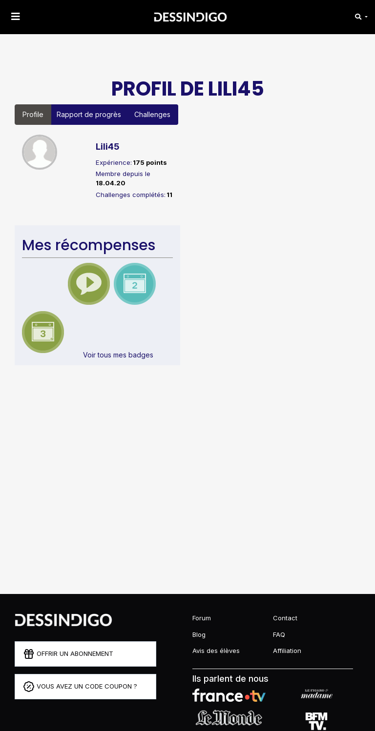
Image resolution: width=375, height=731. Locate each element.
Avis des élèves (216, 650)
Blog (199, 634)
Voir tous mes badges (118, 355)
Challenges (152, 114)
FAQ (279, 634)
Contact (285, 618)
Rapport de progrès (89, 114)
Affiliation (287, 650)
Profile (32, 114)
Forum (201, 618)
